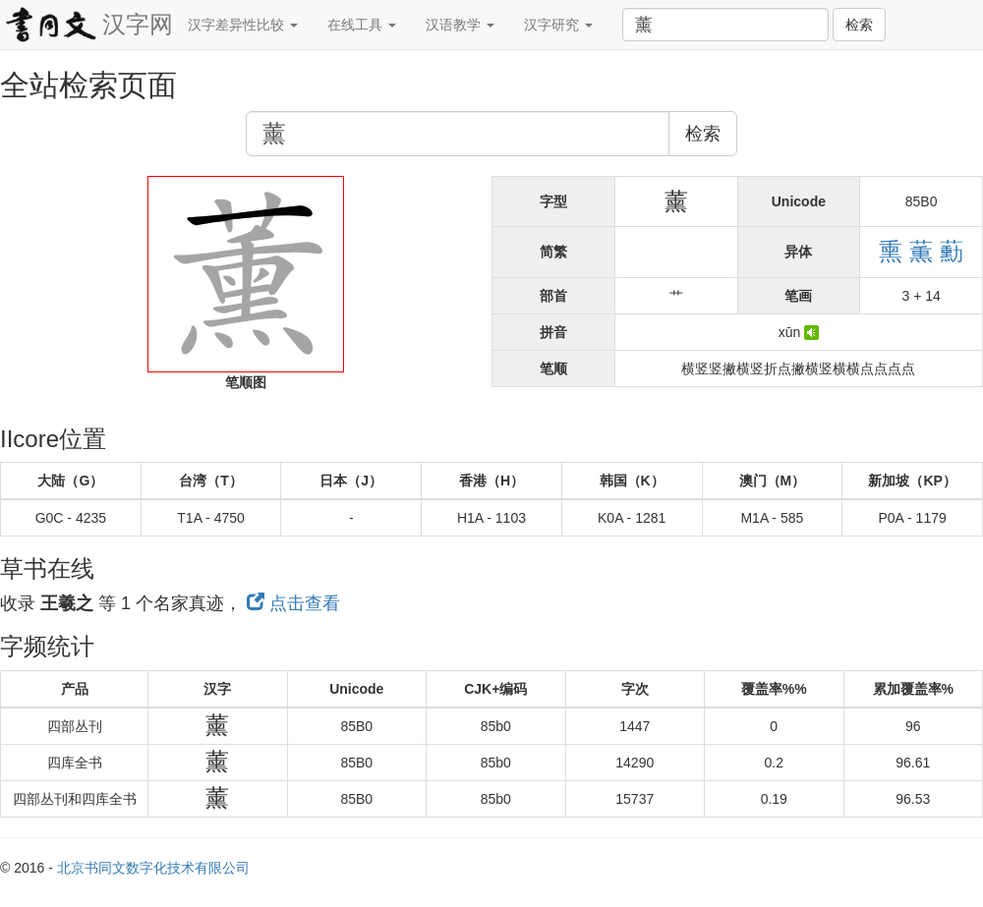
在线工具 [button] (361, 24)
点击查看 (293, 603)
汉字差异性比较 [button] (243, 24)
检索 (859, 24)
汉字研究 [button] (558, 24)
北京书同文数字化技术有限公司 (153, 868)
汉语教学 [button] (460, 24)
